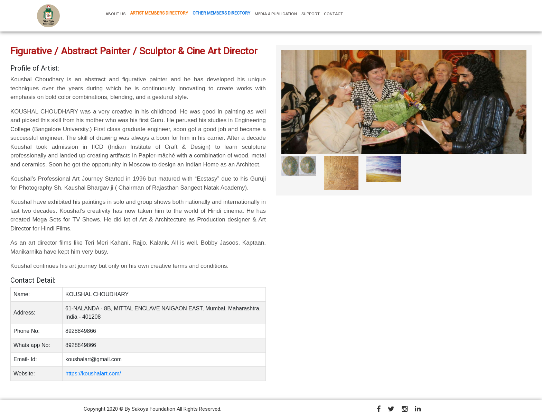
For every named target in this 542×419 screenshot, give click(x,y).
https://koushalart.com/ (93, 373)
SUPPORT (310, 13)
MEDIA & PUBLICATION (276, 13)
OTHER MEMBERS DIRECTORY (221, 13)
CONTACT (333, 13)
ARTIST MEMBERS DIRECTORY (159, 13)
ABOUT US (116, 13)
